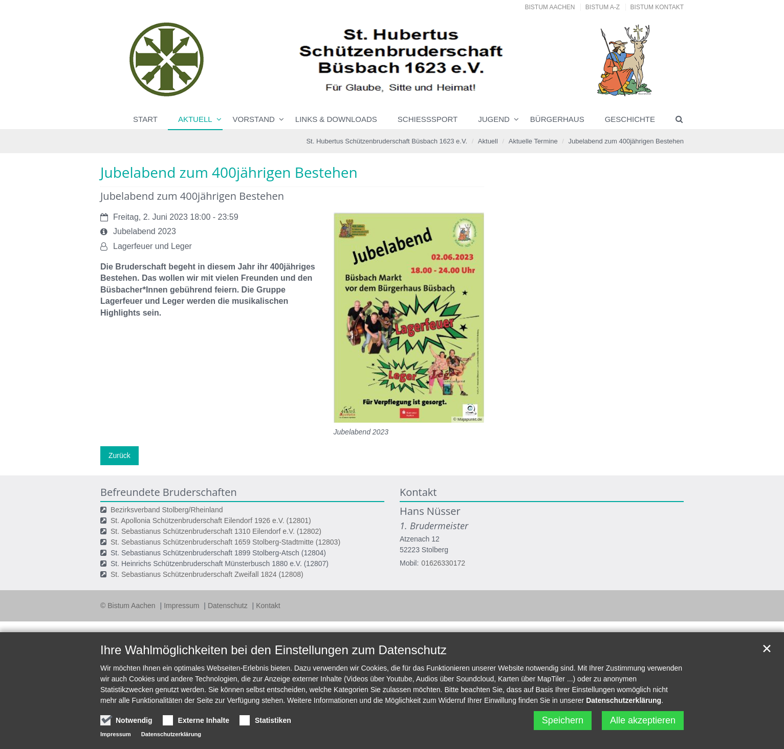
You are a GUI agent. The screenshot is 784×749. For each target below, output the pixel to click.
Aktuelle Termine (533, 141)
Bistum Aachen (550, 7)
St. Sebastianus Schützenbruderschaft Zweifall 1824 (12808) (207, 574)
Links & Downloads (336, 119)
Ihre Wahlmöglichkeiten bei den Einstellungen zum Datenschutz (273, 650)
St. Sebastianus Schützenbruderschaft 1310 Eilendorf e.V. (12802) (216, 531)
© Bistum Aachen (128, 605)
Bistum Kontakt (657, 7)
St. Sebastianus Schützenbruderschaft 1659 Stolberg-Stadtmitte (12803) (225, 542)
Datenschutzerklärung (623, 700)
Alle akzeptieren (643, 720)
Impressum (182, 605)
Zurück (119, 455)
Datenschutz (229, 605)
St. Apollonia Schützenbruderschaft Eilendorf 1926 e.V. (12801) (211, 520)
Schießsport (428, 119)
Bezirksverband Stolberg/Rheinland (167, 510)
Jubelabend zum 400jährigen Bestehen (626, 141)
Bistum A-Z (602, 7)
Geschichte (630, 119)
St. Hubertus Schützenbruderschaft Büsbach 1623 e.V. (386, 141)
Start (145, 119)
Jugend (494, 119)
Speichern (562, 720)
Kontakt (268, 605)
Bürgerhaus (557, 119)
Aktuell (195, 119)
